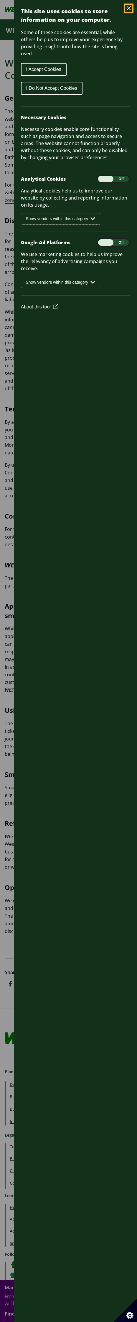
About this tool (39, 306)
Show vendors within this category (60, 218)
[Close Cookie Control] (128, 8)
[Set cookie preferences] (125, 1310)
